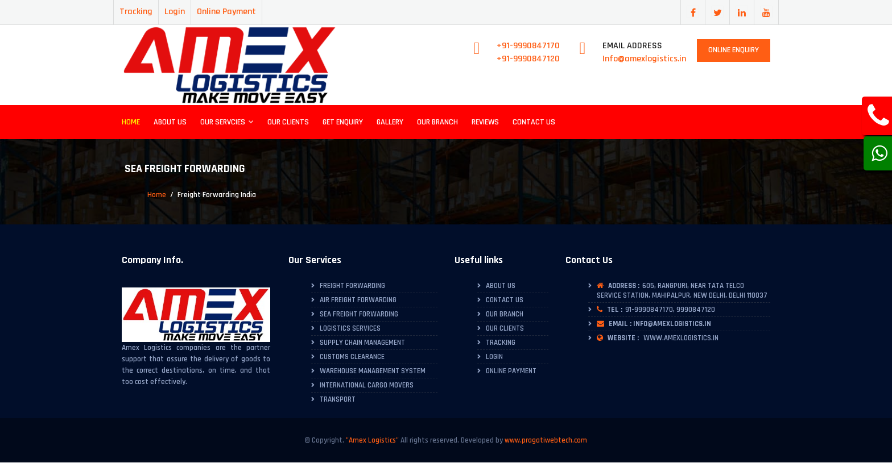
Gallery (390, 122)
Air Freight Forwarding (358, 300)
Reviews (485, 122)
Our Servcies (227, 122)
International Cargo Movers (367, 385)
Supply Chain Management (362, 342)
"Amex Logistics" (372, 440)
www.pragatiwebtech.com (546, 440)
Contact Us (534, 122)
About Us (170, 122)
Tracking (135, 12)
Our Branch (437, 122)
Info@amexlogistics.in (644, 59)
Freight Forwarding (352, 285)
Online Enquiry (733, 50)
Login (174, 12)
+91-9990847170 (528, 46)
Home (131, 122)
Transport (338, 399)
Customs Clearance (352, 356)
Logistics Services (350, 328)
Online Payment (226, 12)
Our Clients (288, 122)
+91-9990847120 (528, 59)
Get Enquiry (343, 122)
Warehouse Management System (373, 371)
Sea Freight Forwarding (359, 314)
